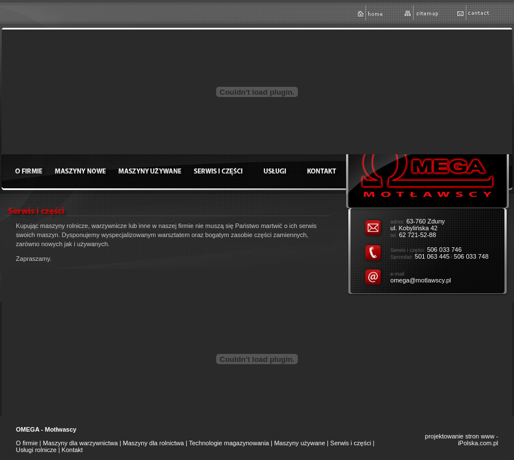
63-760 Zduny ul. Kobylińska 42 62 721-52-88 (417, 228)
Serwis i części (350, 443)
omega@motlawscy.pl (420, 280)
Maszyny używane (299, 443)
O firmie (27, 443)
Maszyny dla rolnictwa (153, 443)
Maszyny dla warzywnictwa (80, 443)
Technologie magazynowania (229, 443)
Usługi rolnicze (36, 449)
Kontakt (72, 449)
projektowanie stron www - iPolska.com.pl (461, 439)
